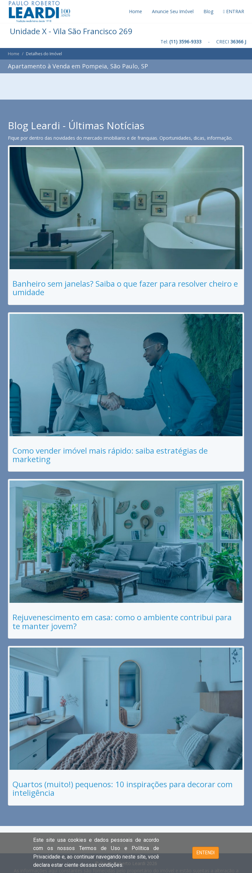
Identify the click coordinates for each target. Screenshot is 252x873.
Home (135, 11)
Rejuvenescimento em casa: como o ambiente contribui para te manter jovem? (122, 621)
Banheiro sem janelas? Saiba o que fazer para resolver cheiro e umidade (125, 287)
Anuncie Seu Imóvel (173, 11)
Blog (208, 11)
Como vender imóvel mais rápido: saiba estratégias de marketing (110, 454)
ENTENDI (206, 852)
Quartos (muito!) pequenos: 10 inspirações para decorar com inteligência (122, 788)
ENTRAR (233, 11)
